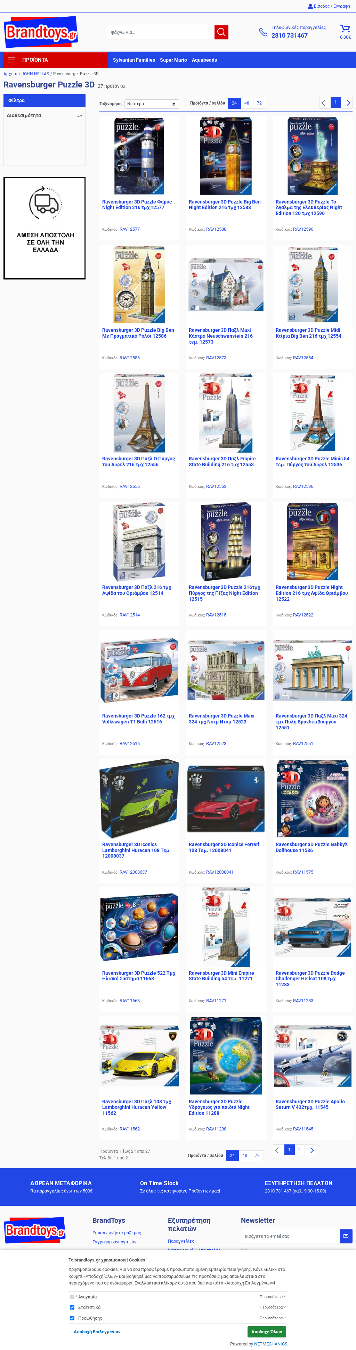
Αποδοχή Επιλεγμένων (97, 1331)
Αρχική (10, 73)
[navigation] (55, 60)
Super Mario (173, 60)
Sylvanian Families (134, 60)
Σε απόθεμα (27, 147)
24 (234, 103)
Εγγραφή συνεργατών (114, 1241)
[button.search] (221, 32)
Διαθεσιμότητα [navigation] (24, 115)
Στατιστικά (89, 1307)
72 (259, 103)
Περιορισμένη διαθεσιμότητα (44, 137)
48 (246, 103)
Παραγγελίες (181, 1241)
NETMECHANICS (271, 1344)
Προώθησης (90, 1318)
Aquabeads (204, 60)
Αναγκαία (87, 1296)
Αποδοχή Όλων (266, 1331)
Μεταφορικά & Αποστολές (194, 1250)
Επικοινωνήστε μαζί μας (116, 1232)
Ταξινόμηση (110, 103)
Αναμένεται (26, 128)
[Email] (297, 1236)
